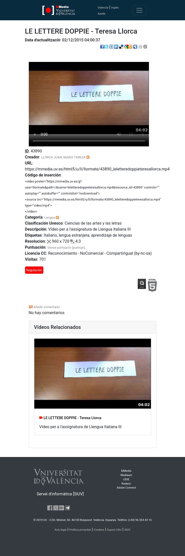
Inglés (115, 7)
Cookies (99, 529)
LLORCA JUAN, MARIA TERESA (63, 157)
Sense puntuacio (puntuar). (66, 247)
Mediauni (126, 475)
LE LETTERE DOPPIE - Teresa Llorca (70, 418)
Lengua (49, 217)
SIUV (127, 529)
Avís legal (61, 529)
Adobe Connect (126, 487)
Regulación (34, 270)
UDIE (126, 479)
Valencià (103, 7)
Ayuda (101, 13)
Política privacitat (80, 529)
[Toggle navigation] (139, 10)
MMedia (126, 471)
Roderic (126, 483)
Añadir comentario (44, 307)
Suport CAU (114, 529)
